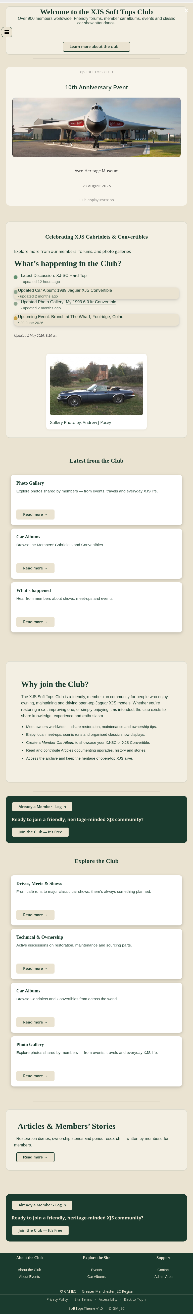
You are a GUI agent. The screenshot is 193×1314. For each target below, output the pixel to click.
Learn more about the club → (96, 46)
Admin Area (163, 1277)
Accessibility (108, 1299)
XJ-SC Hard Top (71, 275)
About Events (29, 1277)
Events (96, 1270)
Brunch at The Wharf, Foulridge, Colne (87, 316)
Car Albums (96, 1277)
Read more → (35, 514)
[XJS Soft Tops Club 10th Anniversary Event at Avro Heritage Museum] (96, 136)
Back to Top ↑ (135, 1299)
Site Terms (83, 1299)
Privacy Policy (57, 1299)
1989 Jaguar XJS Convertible (84, 290)
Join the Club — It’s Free (40, 831)
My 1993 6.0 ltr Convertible (91, 302)
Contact (164, 1270)
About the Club (29, 1270)
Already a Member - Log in (42, 806)
